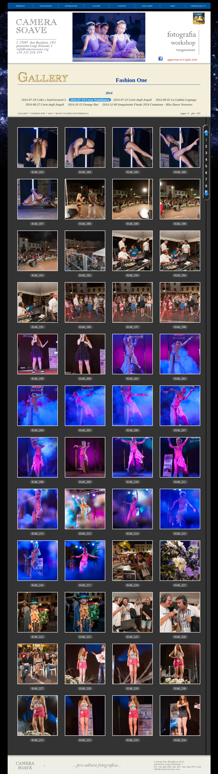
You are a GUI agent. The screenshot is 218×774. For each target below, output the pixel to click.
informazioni (71, 5)
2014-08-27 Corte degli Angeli (45, 104)
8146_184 (85, 172)
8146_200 (85, 378)
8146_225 (132, 636)
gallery (96, 5)
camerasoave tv (198, 5)
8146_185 (132, 172)
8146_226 (180, 636)
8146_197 (132, 327)
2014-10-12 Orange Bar (83, 104)
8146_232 (85, 740)
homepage (20, 5)
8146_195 (37, 327)
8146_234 (180, 740)
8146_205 (85, 430)
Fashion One (131, 80)
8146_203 (180, 378)
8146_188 (85, 223)
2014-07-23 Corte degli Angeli (132, 99)
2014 (109, 93)
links (172, 5)
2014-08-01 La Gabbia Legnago (176, 99)
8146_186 (180, 172)
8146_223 (85, 636)
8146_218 (132, 585)
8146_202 (132, 378)
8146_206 (132, 430)
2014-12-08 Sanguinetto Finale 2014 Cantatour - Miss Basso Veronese (147, 104)
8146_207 (180, 430)
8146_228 (85, 688)
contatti (122, 5)
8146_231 (37, 740)
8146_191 (37, 275)
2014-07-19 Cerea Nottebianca (89, 99)
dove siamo (147, 5)
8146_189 (132, 223)
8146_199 (37, 378)
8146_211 (180, 482)
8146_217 (85, 585)
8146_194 (180, 275)
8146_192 (85, 275)
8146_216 (37, 585)
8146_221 (180, 585)
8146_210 (132, 482)
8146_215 (180, 533)
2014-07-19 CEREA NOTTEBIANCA (72, 113)
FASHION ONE (38, 113)
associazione (46, 5)
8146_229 (132, 688)
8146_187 (37, 223)
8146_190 (180, 223)
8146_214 (132, 533)
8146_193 (132, 275)
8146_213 (85, 533)
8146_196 (85, 327)
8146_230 (180, 688)
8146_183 (37, 172)
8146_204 (37, 430)
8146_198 (180, 327)
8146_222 (37, 636)
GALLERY (23, 113)
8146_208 (37, 482)
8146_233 (132, 740)
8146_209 (85, 482)
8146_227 (37, 688)
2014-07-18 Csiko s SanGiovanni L (43, 99)
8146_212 (37, 533)
